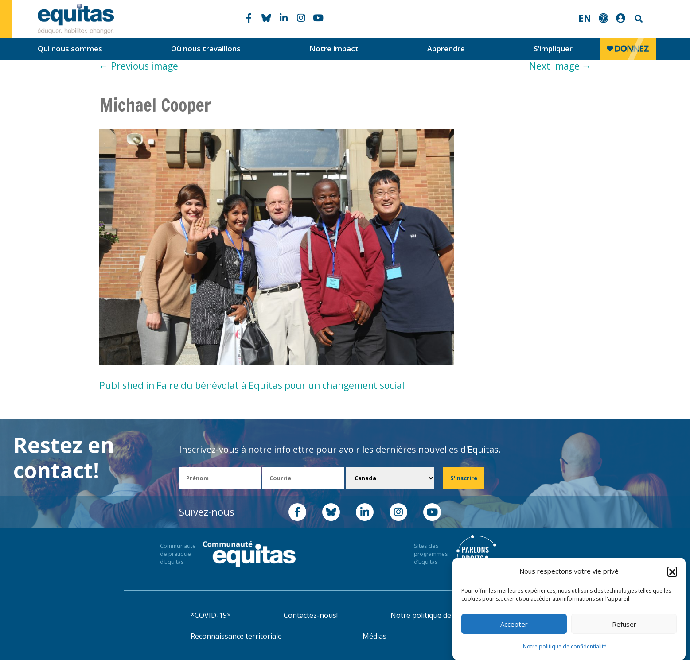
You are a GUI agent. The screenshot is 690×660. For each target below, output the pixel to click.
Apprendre (446, 48)
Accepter (514, 624)
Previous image (138, 66)
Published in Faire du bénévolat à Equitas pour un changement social (252, 385)
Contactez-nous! (311, 615)
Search (638, 19)
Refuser (624, 624)
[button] (672, 571)
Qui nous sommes (70, 48)
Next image (560, 66)
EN (584, 18)
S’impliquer (553, 48)
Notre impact (334, 48)
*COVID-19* (211, 615)
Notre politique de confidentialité (565, 646)
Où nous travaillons (206, 48)
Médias (374, 636)
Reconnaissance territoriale (236, 636)
